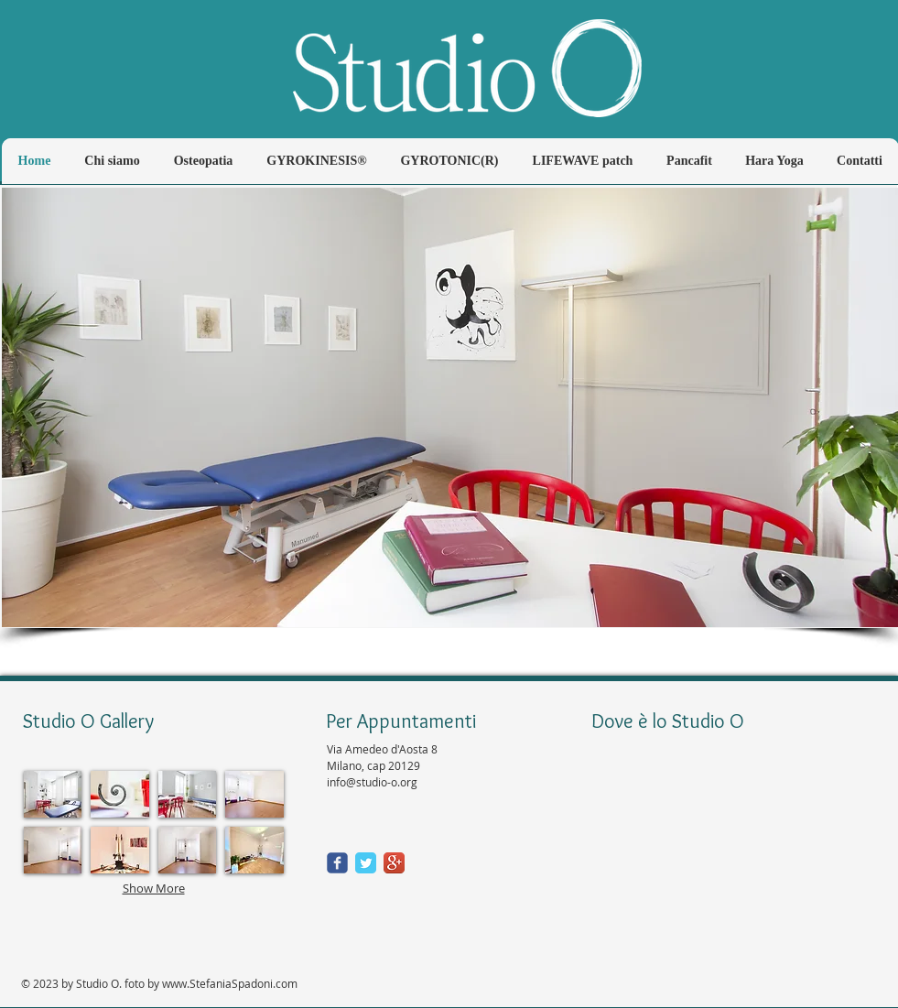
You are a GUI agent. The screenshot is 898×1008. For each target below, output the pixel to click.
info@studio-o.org (372, 782)
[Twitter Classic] (365, 862)
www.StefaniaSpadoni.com (230, 983)
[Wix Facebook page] (337, 862)
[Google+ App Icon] (394, 862)
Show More (154, 888)
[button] (450, 407)
